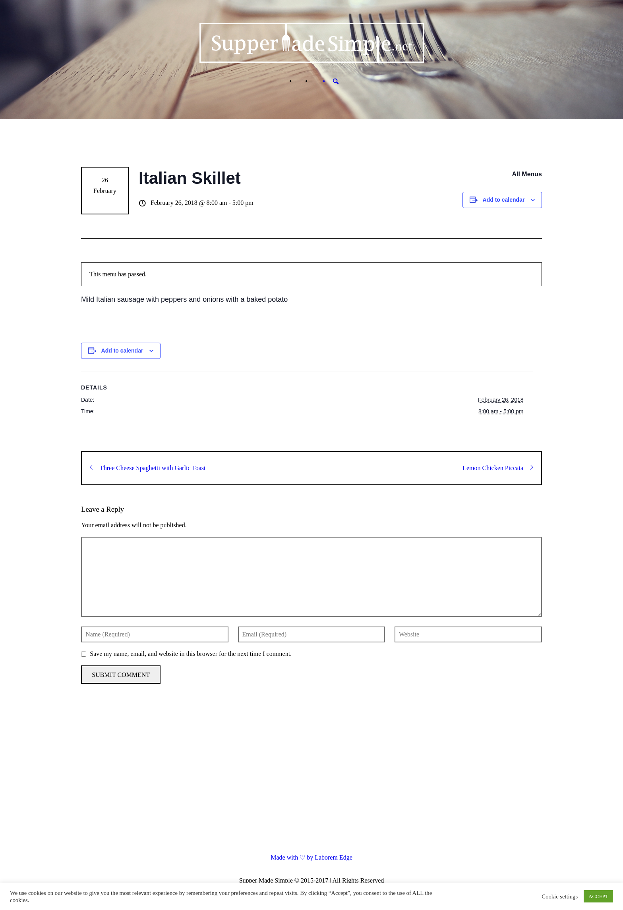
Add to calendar (504, 200)
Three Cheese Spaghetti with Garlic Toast (148, 468)
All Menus (527, 174)
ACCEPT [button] (598, 896)
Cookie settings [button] (560, 896)
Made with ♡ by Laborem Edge (311, 857)
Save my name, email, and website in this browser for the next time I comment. (191, 653)
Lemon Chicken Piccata (497, 468)
